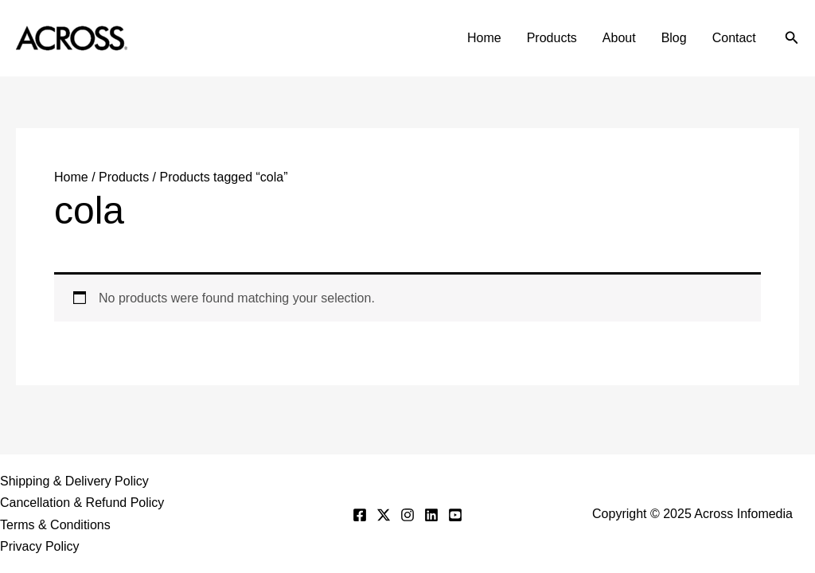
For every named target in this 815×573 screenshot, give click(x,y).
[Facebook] (360, 515)
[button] (792, 38)
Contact (734, 38)
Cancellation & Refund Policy (82, 502)
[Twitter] (383, 515)
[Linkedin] (431, 515)
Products (552, 38)
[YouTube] (455, 515)
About (619, 38)
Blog (674, 38)
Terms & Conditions (55, 525)
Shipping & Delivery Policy (74, 481)
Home (484, 38)
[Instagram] (407, 515)
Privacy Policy (40, 546)
